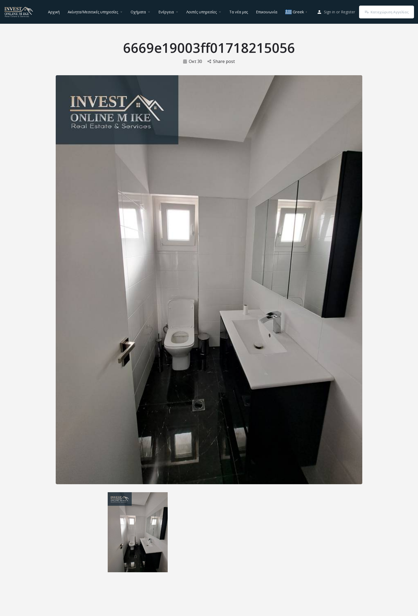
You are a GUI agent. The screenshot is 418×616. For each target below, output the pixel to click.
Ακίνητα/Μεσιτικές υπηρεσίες (93, 11)
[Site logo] (19, 11)
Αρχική (54, 11)
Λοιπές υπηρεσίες (201, 11)
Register (348, 11)
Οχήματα (138, 11)
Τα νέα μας (238, 11)
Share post (221, 61)
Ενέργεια (166, 11)
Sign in (329, 11)
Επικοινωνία (266, 11)
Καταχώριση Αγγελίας (386, 12)
